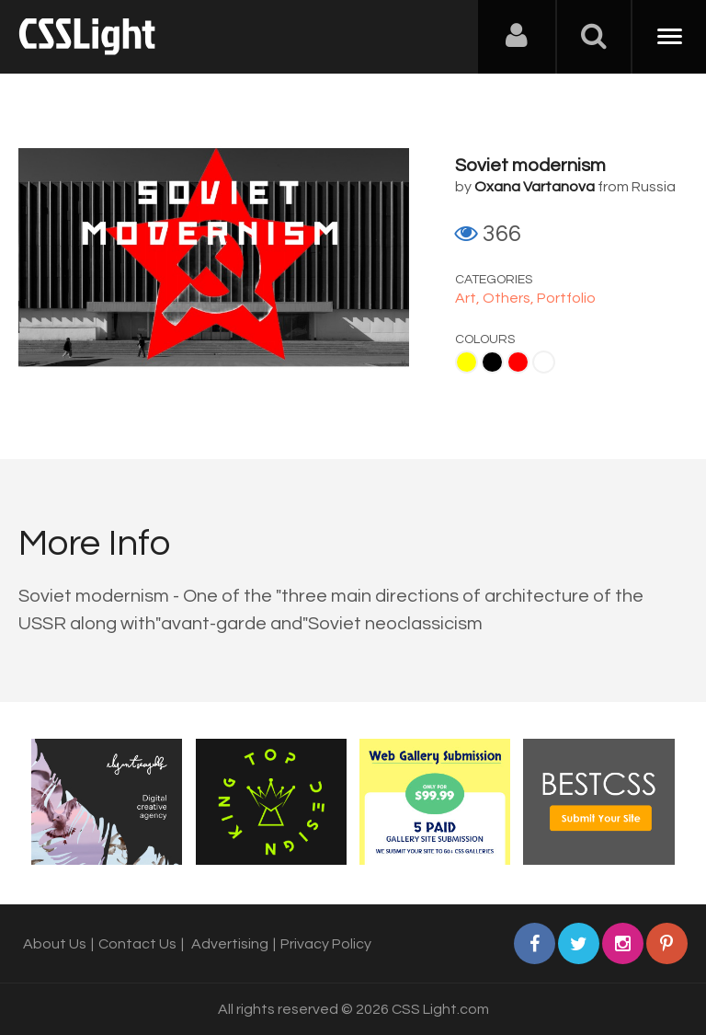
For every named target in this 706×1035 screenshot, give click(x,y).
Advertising (229, 944)
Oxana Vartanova (534, 186)
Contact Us (137, 944)
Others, (510, 298)
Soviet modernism (530, 165)
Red (518, 362)
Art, (469, 298)
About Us (54, 944)
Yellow (466, 362)
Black (492, 362)
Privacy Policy (325, 944)
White (543, 362)
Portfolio (566, 298)
